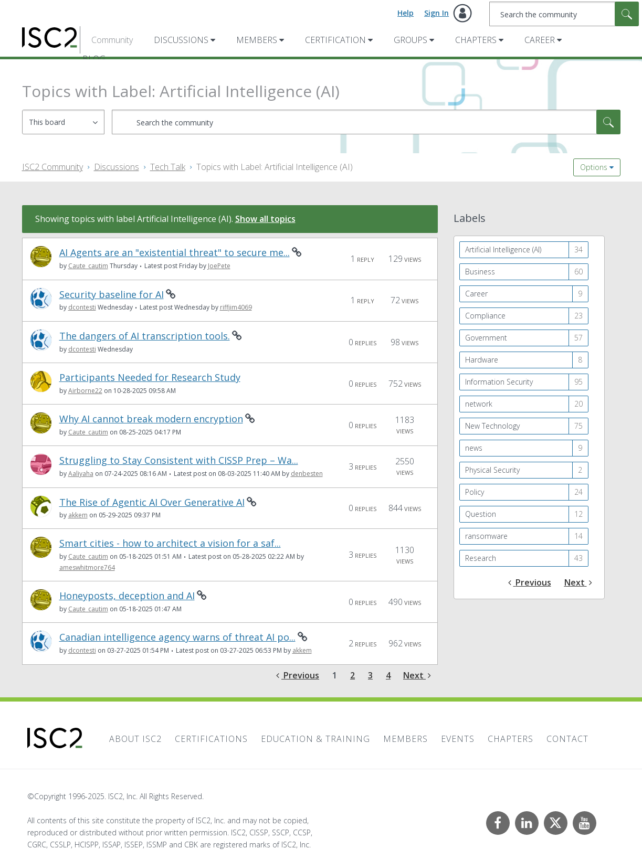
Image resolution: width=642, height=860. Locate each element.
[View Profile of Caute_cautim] (88, 265)
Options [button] (593, 167)
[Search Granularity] (63, 122)
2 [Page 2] (352, 675)
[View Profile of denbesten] (307, 473)
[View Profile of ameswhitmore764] (87, 567)
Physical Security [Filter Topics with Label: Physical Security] (492, 470)
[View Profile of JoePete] (219, 265)
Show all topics (265, 219)
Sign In (436, 13)
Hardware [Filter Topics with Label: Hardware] (481, 360)
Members (256, 40)
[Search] (564, 14)
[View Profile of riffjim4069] (236, 307)
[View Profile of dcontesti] (82, 307)
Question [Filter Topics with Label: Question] (480, 514)
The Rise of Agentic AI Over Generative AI (152, 502)
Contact (567, 739)
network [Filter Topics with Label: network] (478, 404)
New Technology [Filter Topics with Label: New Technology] (492, 426)
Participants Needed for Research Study (149, 377)
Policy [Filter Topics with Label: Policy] (474, 492)
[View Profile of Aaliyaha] (80, 473)
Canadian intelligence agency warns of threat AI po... (177, 637)
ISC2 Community (52, 167)
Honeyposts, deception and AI (127, 596)
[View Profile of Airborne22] (85, 390)
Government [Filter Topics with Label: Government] (486, 338)
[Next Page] (417, 675)
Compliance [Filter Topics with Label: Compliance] (485, 316)
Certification (335, 40)
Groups (410, 40)
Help (405, 13)
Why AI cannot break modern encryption (151, 419)
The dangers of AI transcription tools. (144, 336)
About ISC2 (135, 739)
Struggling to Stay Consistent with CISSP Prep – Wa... (178, 460)
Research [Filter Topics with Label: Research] (480, 558)
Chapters (476, 40)
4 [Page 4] (388, 675)
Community (112, 40)
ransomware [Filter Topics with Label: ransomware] (486, 536)
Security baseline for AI (111, 295)
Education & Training (315, 739)
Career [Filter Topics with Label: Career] (476, 294)
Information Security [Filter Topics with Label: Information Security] (499, 382)
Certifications (211, 739)
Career (539, 40)
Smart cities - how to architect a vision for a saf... (170, 543)
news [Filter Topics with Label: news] (473, 448)
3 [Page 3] (370, 675)
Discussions (181, 40)
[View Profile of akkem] (78, 515)
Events (458, 739)
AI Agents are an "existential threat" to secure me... (174, 253)
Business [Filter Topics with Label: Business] (480, 272)
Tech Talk (167, 167)
